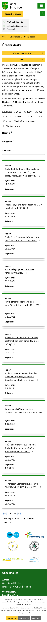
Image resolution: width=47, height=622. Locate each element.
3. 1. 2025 (9, 388)
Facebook (11, 29)
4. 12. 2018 (10, 424)
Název (6, 132)
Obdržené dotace (14, 126)
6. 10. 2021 (10, 316)
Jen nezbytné (24, 618)
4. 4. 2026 (9, 468)
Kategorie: (7, 111)
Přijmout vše (12, 618)
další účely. (28, 604)
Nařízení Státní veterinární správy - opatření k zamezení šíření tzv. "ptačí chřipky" (22, 341)
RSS (31, 59)
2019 (29, 111)
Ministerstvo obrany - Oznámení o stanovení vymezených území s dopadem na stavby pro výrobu (22, 376)
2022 (8, 116)
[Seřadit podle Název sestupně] (11, 132)
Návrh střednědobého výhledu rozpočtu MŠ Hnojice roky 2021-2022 (23, 305)
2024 (29, 116)
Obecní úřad (15, 36)
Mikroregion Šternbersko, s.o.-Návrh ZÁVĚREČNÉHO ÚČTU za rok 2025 (23, 485)
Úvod (4, 36)
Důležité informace (25, 121)
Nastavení (35, 618)
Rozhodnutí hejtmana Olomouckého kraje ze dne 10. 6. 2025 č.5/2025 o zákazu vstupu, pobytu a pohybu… (23, 172)
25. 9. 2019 (10, 216)
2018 (18, 111)
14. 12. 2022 (10, 352)
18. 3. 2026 (10, 459)
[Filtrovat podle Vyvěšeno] (23, 147)
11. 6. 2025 (10, 184)
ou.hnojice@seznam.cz (17, 26)
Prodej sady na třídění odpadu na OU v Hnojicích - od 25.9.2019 (23, 206)
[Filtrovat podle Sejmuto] (23, 156)
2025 (39, 116)
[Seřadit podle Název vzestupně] (11, 131)
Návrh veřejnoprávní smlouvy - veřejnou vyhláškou (19, 271)
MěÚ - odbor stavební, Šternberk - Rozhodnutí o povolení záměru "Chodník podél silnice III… (21, 448)
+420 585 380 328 (15, 22)
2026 (8, 121)
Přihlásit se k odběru (28, 53)
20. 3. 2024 (10, 281)
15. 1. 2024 (10, 248)
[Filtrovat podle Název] (23, 137)
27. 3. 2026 (10, 495)
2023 (18, 116)
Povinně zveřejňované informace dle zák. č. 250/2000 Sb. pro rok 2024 (23, 239)
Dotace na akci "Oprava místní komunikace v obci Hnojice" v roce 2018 (23, 412)
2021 (39, 111)
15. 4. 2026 (10, 503)
